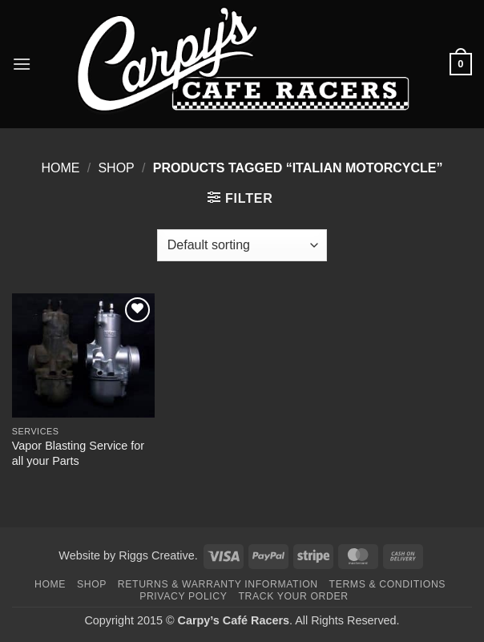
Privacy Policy (183, 596)
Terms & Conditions (387, 584)
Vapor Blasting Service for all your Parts (78, 453)
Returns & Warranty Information (218, 584)
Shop (116, 168)
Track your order (293, 596)
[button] (21, 63)
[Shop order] (242, 245)
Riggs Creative (156, 555)
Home (60, 168)
